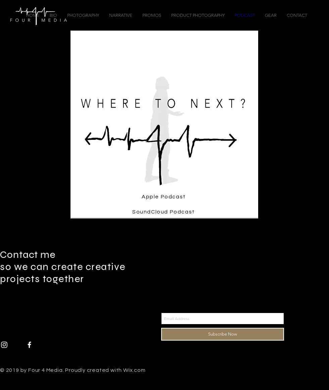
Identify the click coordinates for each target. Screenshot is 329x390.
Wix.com (134, 370)
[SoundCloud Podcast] (164, 212)
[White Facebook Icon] (29, 345)
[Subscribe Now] (222, 334)
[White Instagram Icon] (4, 345)
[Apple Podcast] (164, 196)
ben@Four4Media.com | (41, 303)
